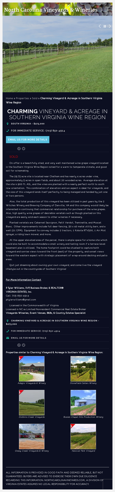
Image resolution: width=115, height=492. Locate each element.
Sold (34, 98)
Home (9, 98)
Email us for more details (27, 139)
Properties (22, 98)
